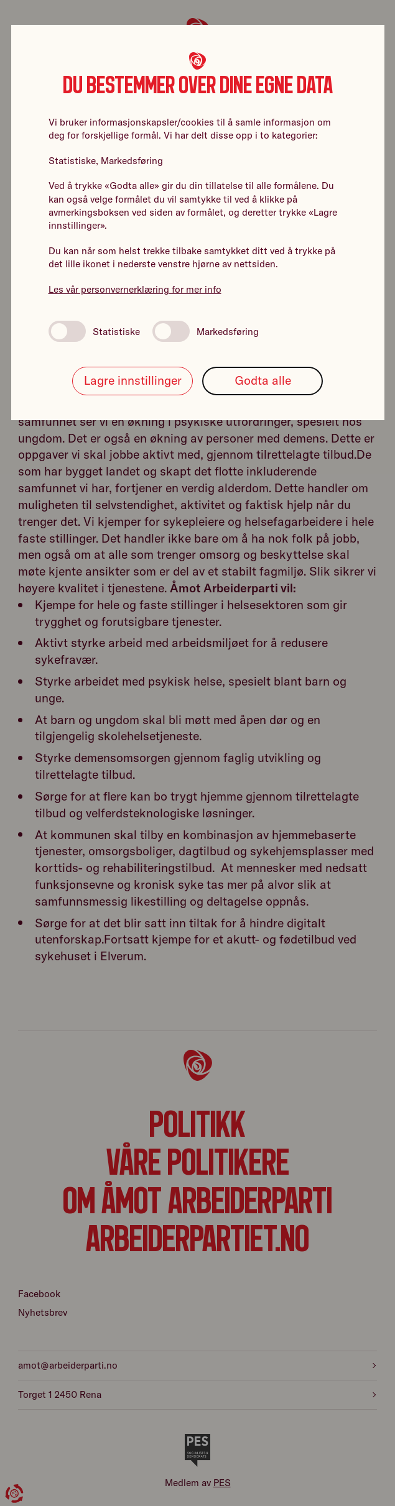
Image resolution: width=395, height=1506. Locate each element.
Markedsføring (205, 331)
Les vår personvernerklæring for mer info (135, 289)
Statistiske (94, 331)
